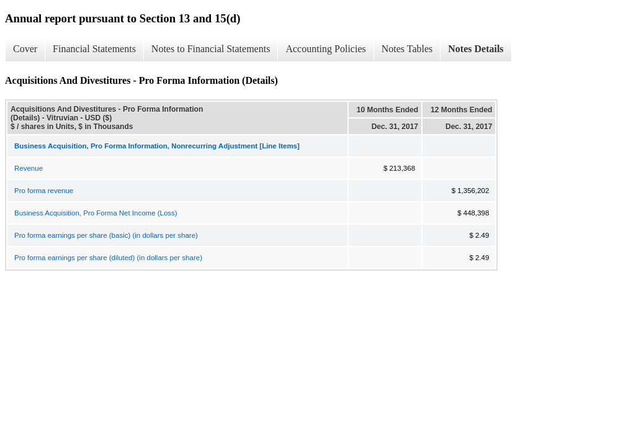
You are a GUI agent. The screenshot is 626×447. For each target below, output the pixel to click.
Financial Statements (94, 48)
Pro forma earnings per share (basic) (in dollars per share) (106, 235)
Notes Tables (407, 48)
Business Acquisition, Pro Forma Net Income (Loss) (95, 213)
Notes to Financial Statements (211, 48)
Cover (25, 48)
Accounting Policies (325, 48)
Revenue (28, 168)
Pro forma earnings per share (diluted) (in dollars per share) (108, 257)
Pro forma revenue (43, 190)
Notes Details (475, 48)
